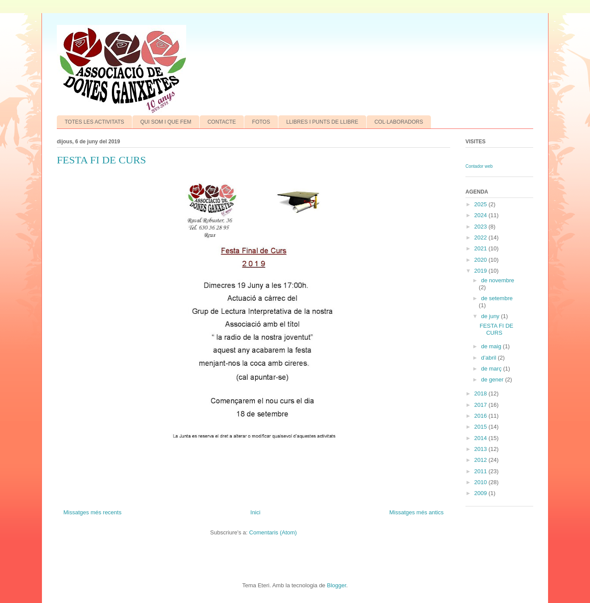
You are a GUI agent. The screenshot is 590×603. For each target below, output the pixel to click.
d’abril (489, 357)
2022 (481, 237)
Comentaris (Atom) (273, 532)
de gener (493, 379)
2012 (481, 460)
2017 (481, 405)
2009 (481, 493)
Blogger (336, 585)
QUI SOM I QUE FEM (165, 122)
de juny (491, 316)
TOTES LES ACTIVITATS (94, 122)
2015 (481, 426)
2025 (481, 204)
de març (492, 368)
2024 (481, 215)
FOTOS (261, 122)
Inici (255, 512)
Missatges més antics (416, 512)
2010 (481, 482)
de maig (492, 346)
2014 (481, 438)
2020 (481, 259)
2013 (481, 449)
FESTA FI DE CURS (101, 160)
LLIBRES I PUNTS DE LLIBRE (322, 122)
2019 (481, 270)
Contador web (479, 166)
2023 (481, 226)
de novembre (497, 280)
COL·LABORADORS (399, 122)
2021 (481, 248)
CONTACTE (222, 122)
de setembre (497, 298)
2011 (481, 471)
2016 (481, 415)
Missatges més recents (92, 512)
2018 (481, 393)
